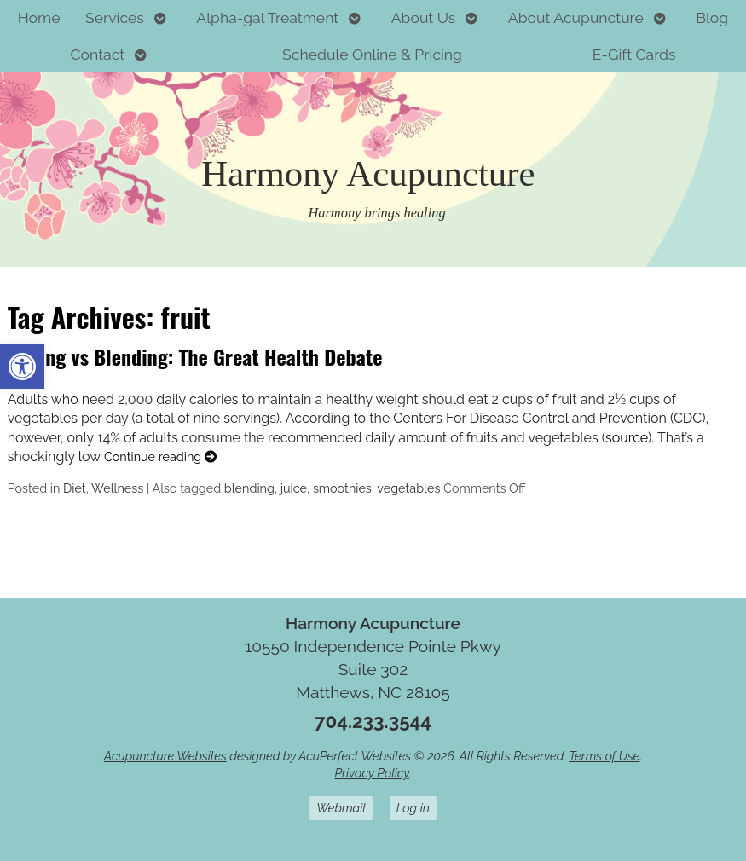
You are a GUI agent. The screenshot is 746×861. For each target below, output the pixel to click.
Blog (712, 17)
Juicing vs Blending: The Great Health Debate (195, 356)
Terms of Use (604, 755)
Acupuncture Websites (165, 755)
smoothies (342, 488)
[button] (22, 366)
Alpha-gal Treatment (267, 17)
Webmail (341, 807)
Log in (413, 807)
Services (114, 17)
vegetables (408, 488)
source (626, 438)
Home (39, 17)
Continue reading (160, 456)
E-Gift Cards (634, 54)
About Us (423, 17)
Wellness (117, 488)
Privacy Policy (371, 773)
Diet (74, 488)
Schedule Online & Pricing (372, 54)
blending (249, 488)
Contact (97, 54)
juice (293, 488)
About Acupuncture (576, 17)
